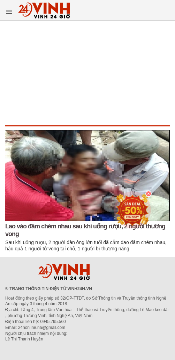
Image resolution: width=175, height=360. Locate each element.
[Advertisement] (87, 73)
